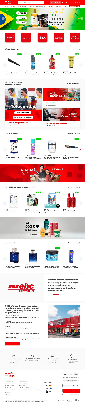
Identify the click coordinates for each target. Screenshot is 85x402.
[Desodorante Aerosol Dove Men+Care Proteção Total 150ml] (33, 64)
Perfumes (58, 6)
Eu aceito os (66, 394)
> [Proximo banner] (81, 18)
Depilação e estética (22, 6)
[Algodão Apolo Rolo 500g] (14, 149)
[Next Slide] (80, 64)
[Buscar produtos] (42, 2)
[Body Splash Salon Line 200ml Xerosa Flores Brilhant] (33, 149)
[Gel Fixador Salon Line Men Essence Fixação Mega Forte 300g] (52, 258)
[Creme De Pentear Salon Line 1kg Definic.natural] (52, 202)
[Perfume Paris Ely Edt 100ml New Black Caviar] (14, 258)
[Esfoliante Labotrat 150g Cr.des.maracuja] (71, 64)
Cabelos (13, 6)
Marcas (6, 6)
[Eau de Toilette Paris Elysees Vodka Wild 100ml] (33, 258)
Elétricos (32, 6)
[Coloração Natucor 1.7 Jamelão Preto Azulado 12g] (33, 202)
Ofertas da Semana (74, 6)
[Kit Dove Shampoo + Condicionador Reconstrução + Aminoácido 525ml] (14, 202)
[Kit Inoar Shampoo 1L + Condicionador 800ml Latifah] (71, 202)
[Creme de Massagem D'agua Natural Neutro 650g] (52, 149)
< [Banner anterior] (3, 18)
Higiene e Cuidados (40, 6)
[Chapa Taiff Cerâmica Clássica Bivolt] (14, 64)
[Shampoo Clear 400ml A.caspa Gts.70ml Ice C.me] (71, 258)
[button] (19, 2)
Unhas (65, 6)
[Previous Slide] (5, 64)
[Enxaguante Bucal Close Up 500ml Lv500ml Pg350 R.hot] (52, 64)
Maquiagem (50, 6)
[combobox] (31, 2)
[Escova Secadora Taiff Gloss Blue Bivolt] (71, 149)
